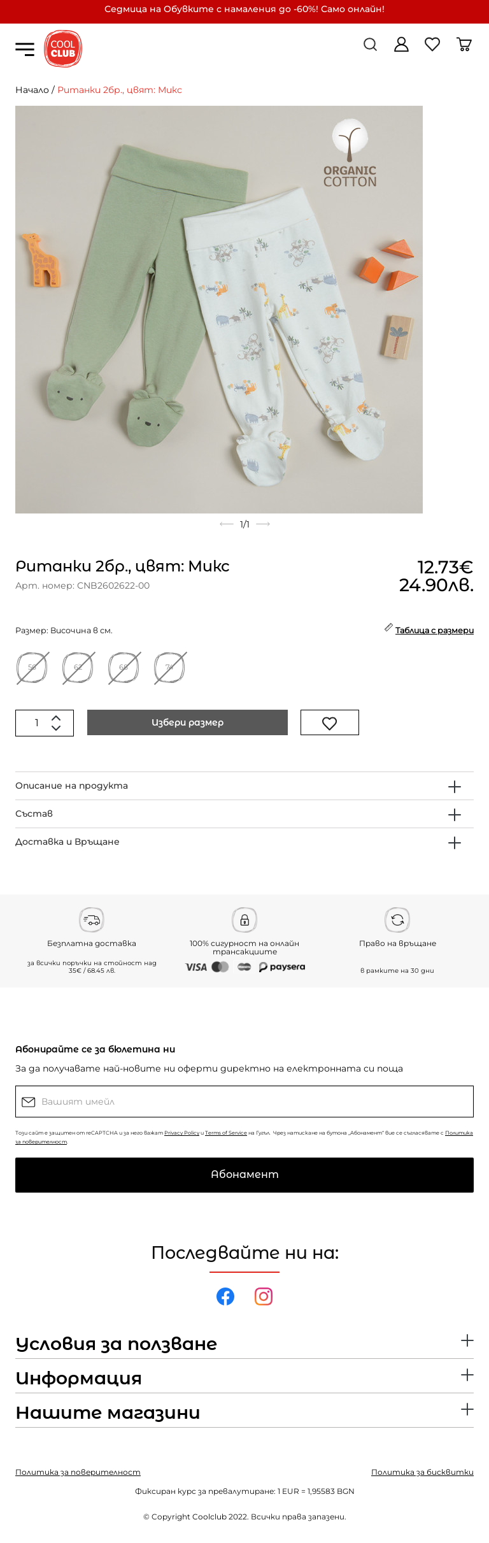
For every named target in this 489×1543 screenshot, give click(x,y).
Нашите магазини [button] (108, 1413)
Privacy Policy (181, 1133)
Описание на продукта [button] (71, 785)
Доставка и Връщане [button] (67, 841)
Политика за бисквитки (422, 1472)
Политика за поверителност (78, 1472)
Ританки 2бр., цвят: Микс (119, 90)
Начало (32, 90)
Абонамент (245, 1174)
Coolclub (209, 1516)
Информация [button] (78, 1378)
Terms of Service (226, 1133)
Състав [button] (34, 813)
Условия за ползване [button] (116, 1344)
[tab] (244, 786)
